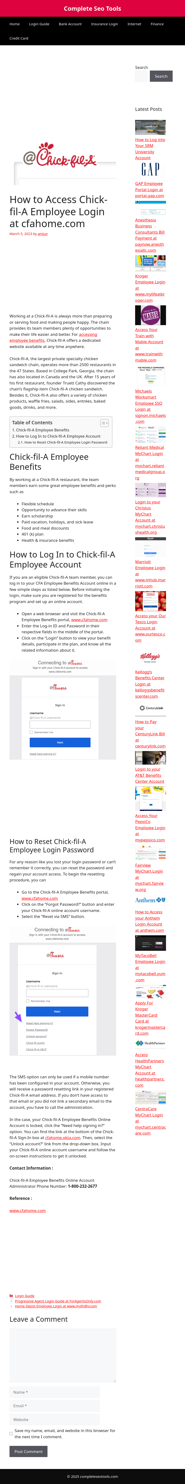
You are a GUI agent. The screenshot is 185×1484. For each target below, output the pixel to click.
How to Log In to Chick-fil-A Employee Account (58, 436)
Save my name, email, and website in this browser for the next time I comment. (65, 1433)
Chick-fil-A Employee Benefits (42, 430)
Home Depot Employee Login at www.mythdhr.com (56, 1306)
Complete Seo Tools (92, 8)
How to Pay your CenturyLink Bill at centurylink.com (150, 734)
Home (14, 23)
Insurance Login (104, 23)
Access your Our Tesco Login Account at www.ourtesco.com (150, 628)
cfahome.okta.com (62, 1137)
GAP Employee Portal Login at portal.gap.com (149, 189)
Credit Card (18, 38)
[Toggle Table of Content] (102, 423)
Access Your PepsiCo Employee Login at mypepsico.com (150, 828)
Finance (157, 23)
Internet (134, 23)
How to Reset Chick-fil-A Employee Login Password (65, 442)
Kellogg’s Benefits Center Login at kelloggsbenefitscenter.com (149, 684)
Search (141, 67)
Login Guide (39, 23)
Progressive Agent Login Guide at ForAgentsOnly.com (58, 1301)
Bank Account (70, 23)
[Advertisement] (62, 90)
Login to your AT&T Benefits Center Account (149, 775)
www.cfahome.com (89, 619)
